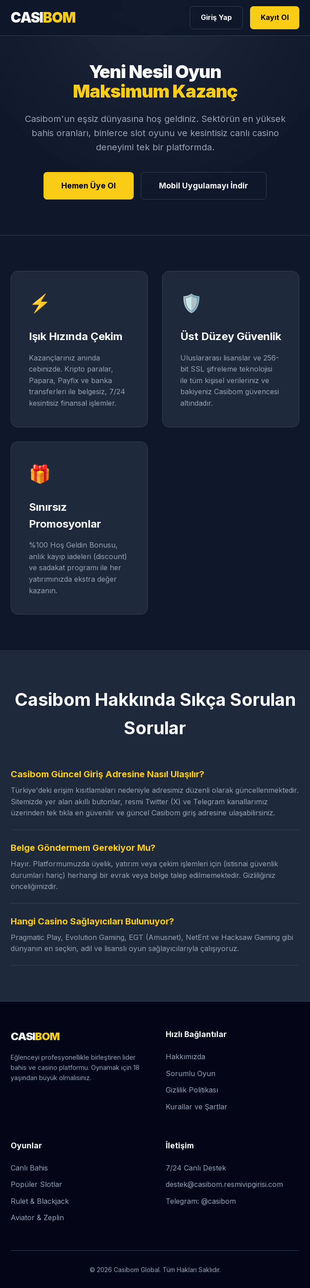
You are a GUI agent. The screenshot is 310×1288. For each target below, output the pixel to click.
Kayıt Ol (275, 17)
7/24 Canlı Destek (196, 1167)
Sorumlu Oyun (190, 1073)
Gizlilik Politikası (192, 1089)
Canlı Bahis (29, 1167)
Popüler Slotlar (36, 1184)
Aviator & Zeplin (37, 1217)
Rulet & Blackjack (40, 1201)
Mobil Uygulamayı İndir (203, 185)
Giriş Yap (216, 17)
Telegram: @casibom (201, 1201)
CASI (43, 17)
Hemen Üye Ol (88, 185)
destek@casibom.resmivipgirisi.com (224, 1184)
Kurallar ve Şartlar (196, 1106)
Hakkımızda (185, 1056)
